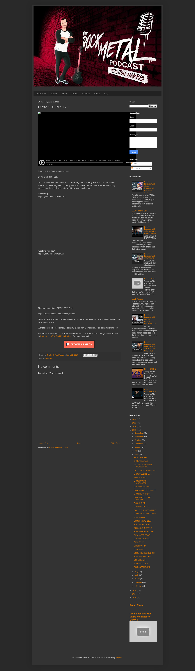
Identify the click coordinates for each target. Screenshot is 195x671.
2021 (134, 423)
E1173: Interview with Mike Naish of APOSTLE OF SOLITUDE (150, 346)
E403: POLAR (139, 503)
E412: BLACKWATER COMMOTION (143, 466)
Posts (134, 164)
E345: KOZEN (150, 369)
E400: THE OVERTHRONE (145, 514)
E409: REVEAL (140, 477)
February (138, 582)
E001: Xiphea (137, 299)
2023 (134, 419)
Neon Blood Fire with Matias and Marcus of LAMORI (140, 616)
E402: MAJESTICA (142, 507)
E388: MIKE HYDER (142, 556)
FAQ (106, 93)
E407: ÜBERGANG (142, 487)
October (138, 440)
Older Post (115, 443)
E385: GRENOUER (142, 567)
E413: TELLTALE (141, 461)
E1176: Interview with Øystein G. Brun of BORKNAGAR (150, 319)
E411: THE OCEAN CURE (145, 470)
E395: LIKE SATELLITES (144, 532)
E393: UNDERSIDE (142, 539)
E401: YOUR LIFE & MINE (145, 510)
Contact (86, 93)
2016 (134, 597)
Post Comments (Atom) (58, 448)
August (138, 447)
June (137, 454)
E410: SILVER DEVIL (143, 474)
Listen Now (41, 93)
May (136, 572)
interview (48, 359)
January (138, 586)
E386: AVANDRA (141, 564)
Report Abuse (136, 605)
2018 (134, 590)
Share (64, 93)
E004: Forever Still (139, 211)
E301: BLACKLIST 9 (150, 390)
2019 (134, 430)
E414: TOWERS (140, 458)
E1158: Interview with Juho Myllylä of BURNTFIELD (150, 230)
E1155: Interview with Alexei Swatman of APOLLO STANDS (149, 187)
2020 (134, 426)
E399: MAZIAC (140, 517)
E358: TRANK (150, 279)
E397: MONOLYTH (142, 525)
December (139, 433)
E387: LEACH (139, 560)
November (139, 437)
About (97, 93)
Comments (136, 168)
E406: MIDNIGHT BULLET (145, 490)
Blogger (119, 657)
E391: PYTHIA (140, 546)
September (139, 444)
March (137, 579)
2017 (134, 594)
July (136, 451)
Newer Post (43, 443)
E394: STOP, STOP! (142, 535)
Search (54, 93)
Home (79, 443)
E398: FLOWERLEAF (143, 521)
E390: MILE (139, 549)
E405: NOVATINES (142, 494)
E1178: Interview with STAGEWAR (149, 256)
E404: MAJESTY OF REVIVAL (142, 498)
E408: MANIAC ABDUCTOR (140, 482)
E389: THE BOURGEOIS (144, 553)
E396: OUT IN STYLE (143, 528)
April (137, 575)
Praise (75, 93)
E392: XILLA (139, 542)
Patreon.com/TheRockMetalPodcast (56, 336)
